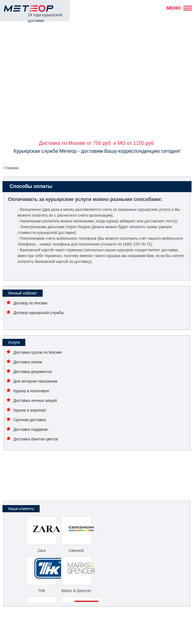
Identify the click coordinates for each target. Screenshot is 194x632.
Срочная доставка (29, 420)
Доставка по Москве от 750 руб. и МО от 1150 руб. (97, 143)
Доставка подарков (30, 429)
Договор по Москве (30, 303)
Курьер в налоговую (31, 391)
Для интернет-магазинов (35, 381)
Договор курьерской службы (38, 312)
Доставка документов (32, 371)
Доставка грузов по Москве (37, 352)
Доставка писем (27, 362)
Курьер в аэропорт (30, 410)
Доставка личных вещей (35, 400)
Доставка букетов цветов (35, 439)
